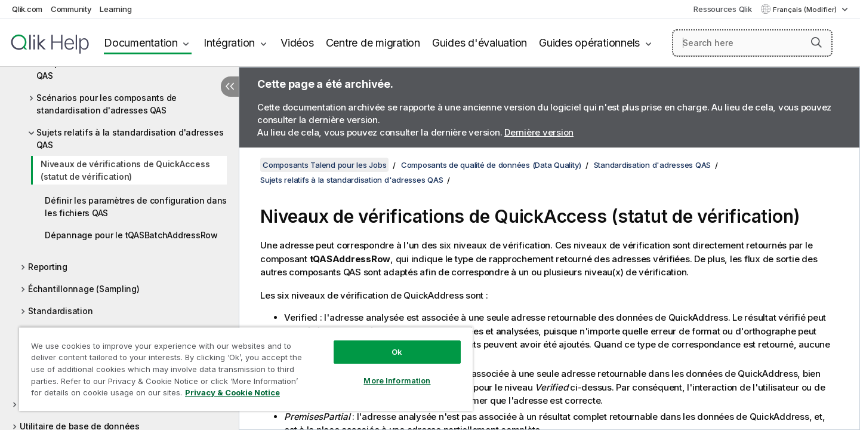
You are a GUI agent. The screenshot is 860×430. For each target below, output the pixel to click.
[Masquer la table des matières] (230, 86)
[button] (816, 42)
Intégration (229, 42)
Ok (397, 352)
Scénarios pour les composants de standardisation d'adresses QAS (106, 104)
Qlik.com (27, 9)
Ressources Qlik (722, 9)
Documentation (141, 42)
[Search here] (752, 43)
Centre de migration (373, 42)
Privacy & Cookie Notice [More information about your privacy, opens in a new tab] (232, 392)
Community (71, 9)
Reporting (47, 267)
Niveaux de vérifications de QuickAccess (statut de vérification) (125, 170)
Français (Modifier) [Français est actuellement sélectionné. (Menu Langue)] (806, 9)
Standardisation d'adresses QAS (652, 165)
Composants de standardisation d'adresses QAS (125, 69)
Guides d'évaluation (479, 42)
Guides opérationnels (589, 42)
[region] (246, 369)
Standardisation (60, 311)
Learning (115, 9)
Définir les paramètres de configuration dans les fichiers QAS (136, 206)
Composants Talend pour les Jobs (324, 165)
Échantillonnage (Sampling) (84, 289)
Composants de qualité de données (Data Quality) (491, 165)
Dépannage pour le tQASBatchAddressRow (131, 235)
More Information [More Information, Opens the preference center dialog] (396, 380)
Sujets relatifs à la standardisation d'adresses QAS (129, 138)
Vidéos (297, 42)
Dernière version (539, 132)
